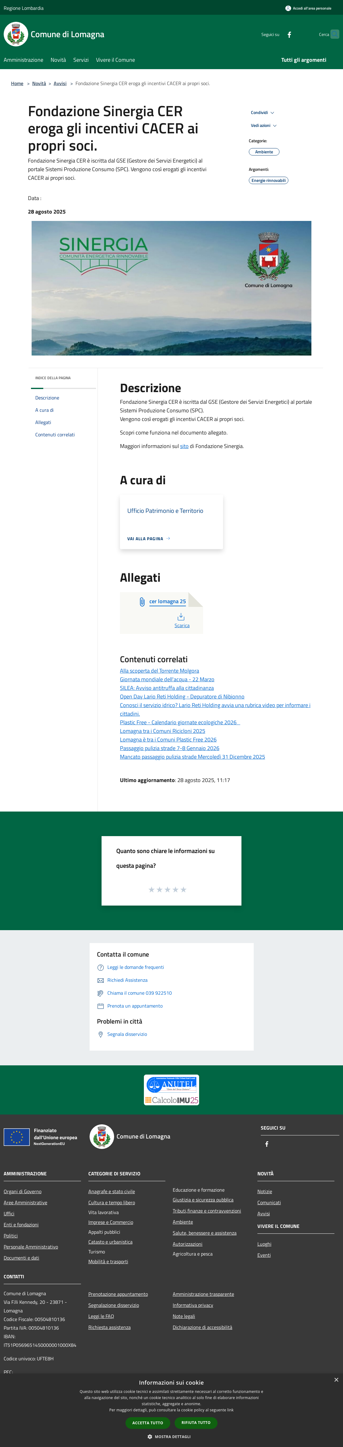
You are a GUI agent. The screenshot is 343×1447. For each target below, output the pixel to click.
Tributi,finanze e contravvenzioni (207, 1210)
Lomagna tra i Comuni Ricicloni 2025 (162, 731)
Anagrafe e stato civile (111, 1191)
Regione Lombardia (24, 8)
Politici (11, 1235)
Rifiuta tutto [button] (196, 1422)
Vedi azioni (265, 125)
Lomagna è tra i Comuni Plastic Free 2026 (168, 739)
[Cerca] (332, 34)
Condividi (263, 112)
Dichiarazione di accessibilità (202, 1327)
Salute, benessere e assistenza (205, 1233)
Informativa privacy (193, 1305)
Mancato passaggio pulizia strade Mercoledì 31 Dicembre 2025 (192, 757)
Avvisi (60, 83)
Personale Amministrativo (31, 1246)
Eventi (264, 1255)
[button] (171, 1436)
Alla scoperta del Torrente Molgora (159, 670)
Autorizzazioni (187, 1244)
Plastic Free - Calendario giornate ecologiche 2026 (180, 722)
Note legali (184, 1316)
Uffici (9, 1213)
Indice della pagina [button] (53, 378)
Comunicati (269, 1202)
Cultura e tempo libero (111, 1202)
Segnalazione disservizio (113, 1305)
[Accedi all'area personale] (308, 8)
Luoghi (264, 1244)
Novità (39, 83)
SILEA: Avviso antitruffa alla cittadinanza (167, 688)
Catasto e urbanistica (110, 1241)
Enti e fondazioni (21, 1224)
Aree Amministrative (25, 1202)
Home (17, 83)
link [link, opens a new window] (230, 1410)
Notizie (264, 1191)
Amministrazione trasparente (203, 1294)
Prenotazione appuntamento (118, 1294)
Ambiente (183, 1221)
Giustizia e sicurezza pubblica (203, 1199)
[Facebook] (277, 34)
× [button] (336, 1380)
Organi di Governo (22, 1191)
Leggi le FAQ (101, 1316)
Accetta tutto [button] (148, 1422)
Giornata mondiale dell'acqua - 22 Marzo (167, 679)
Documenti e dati (21, 1257)
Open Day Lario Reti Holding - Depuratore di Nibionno (182, 696)
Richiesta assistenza (109, 1327)
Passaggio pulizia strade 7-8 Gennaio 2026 (169, 748)
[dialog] (171, 1410)
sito (184, 446)
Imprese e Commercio (110, 1222)
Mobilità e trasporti (108, 1261)
